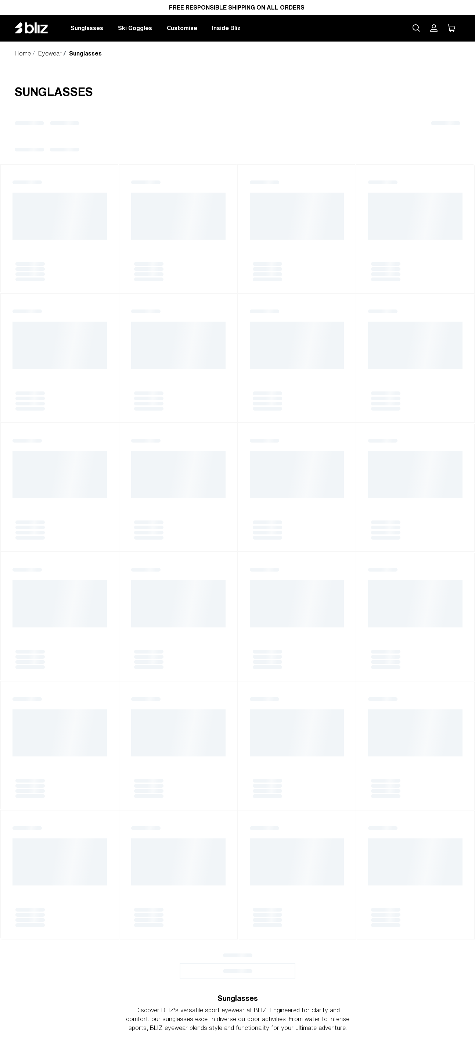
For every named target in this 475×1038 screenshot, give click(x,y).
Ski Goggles (135, 28)
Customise (182, 28)
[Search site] (416, 28)
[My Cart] (451, 28)
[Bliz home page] (37, 28)
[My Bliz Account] (434, 28)
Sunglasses (87, 28)
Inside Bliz (226, 28)
